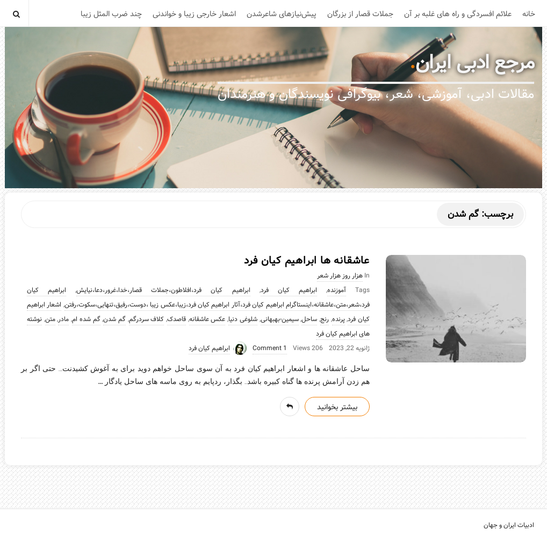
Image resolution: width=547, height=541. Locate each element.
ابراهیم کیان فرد (289, 290)
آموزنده (336, 290)
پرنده (338, 319)
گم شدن (114, 319)
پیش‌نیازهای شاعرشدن (281, 14)
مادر (63, 319)
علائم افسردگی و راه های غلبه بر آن (458, 14)
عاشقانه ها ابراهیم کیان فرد (307, 261)
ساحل (309, 319)
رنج (324, 319)
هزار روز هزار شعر (340, 276)
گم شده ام (86, 319)
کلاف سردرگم (146, 319)
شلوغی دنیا (242, 319)
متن (50, 319)
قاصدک (176, 319)
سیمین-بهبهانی (280, 319)
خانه (528, 14)
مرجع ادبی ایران (475, 63)
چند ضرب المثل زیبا (111, 14)
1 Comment (270, 348)
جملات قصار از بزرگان (360, 14)
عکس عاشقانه (207, 319)
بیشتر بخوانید (337, 407)
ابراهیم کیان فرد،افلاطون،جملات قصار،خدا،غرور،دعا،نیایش (163, 290)
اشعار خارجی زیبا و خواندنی (194, 14)
